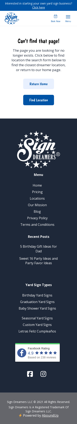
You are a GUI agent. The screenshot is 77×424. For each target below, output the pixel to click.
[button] (68, 18)
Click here (38, 7)
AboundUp (50, 415)
